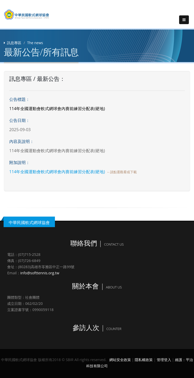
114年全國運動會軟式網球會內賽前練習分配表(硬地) (57, 172)
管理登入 (164, 359)
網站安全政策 (120, 359)
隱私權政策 (144, 359)
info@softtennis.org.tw (39, 272)
